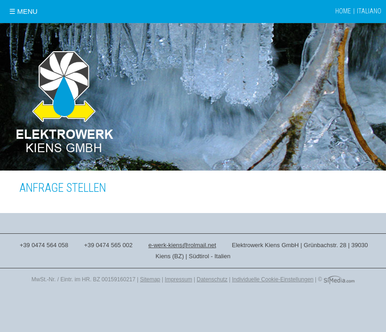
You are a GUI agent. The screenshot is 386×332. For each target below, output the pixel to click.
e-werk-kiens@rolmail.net (182, 245)
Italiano (369, 11)
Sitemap (150, 279)
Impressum (178, 279)
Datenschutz (211, 279)
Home (343, 11)
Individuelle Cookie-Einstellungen (273, 279)
